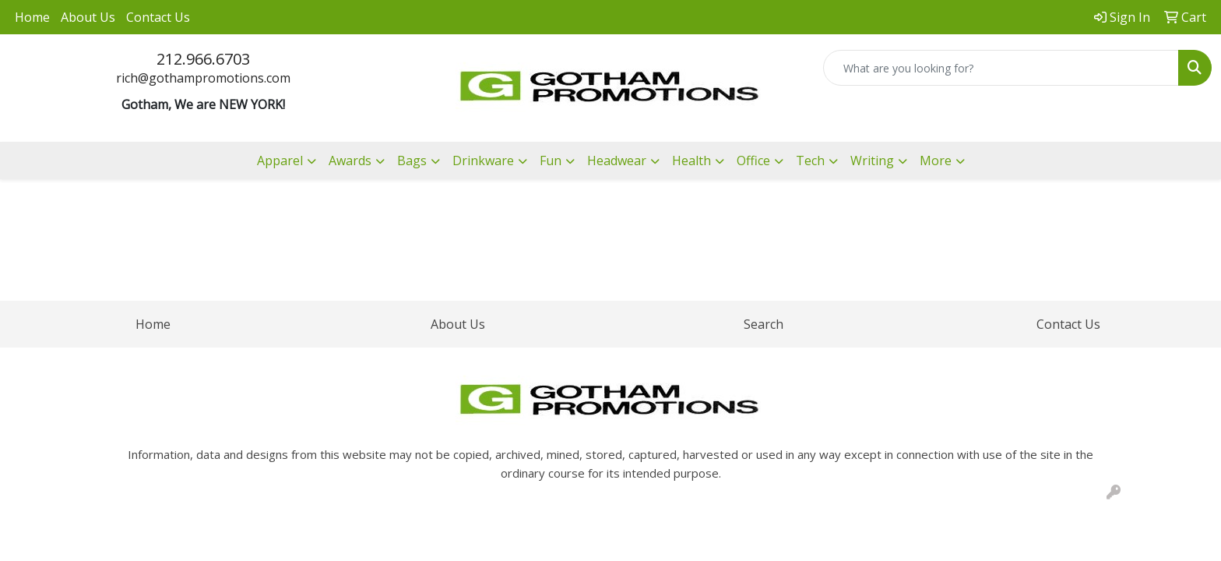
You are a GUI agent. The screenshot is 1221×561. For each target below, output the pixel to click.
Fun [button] (550, 160)
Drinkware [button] (483, 160)
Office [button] (753, 160)
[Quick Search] (1001, 68)
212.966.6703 (203, 58)
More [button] (936, 160)
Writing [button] (872, 160)
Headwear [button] (616, 160)
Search (763, 324)
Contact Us (158, 17)
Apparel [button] (280, 160)
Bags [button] (412, 160)
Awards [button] (350, 160)
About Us (88, 17)
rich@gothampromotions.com (203, 77)
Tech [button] (810, 160)
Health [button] (691, 160)
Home (32, 17)
